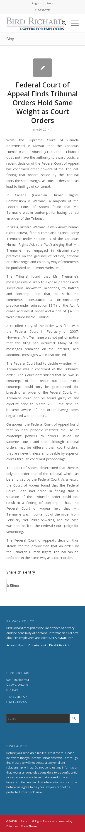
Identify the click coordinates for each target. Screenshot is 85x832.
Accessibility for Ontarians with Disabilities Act (37, 645)
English (36, 3)
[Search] (61, 23)
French (51, 3)
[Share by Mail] (17, 585)
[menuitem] (37, 3)
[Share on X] (8, 585)
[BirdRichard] (35, 23)
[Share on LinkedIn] (14, 585)
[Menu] (72, 23)
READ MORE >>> (62, 638)
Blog (10, 38)
